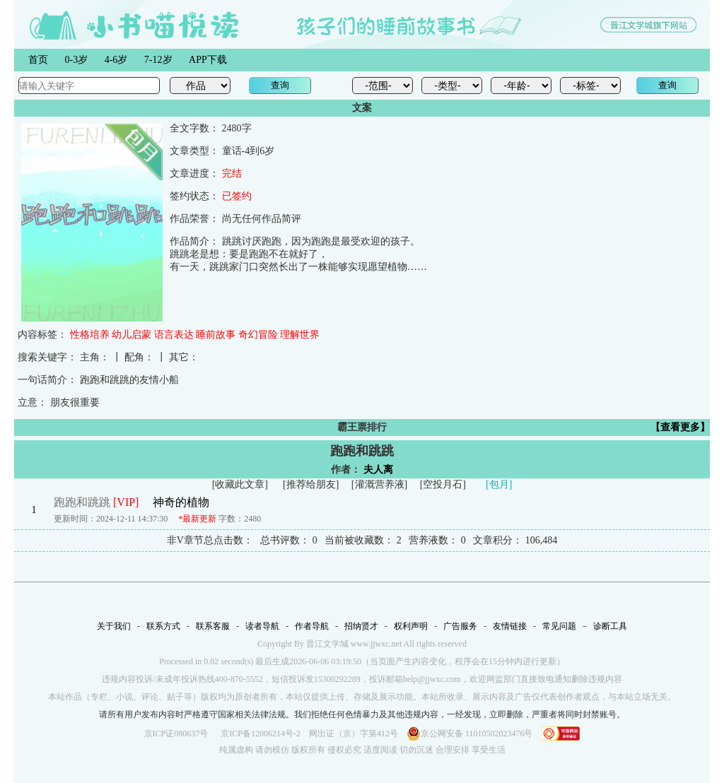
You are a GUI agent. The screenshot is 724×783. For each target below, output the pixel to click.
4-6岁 (116, 59)
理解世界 (300, 334)
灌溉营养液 (379, 484)
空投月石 (442, 484)
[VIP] (126, 502)
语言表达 (174, 334)
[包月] (499, 484)
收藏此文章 (239, 484)
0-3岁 (76, 59)
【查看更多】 (680, 427)
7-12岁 (158, 59)
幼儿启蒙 (131, 334)
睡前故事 (215, 334)
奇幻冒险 (258, 334)
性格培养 (90, 334)
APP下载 (208, 59)
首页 (38, 59)
